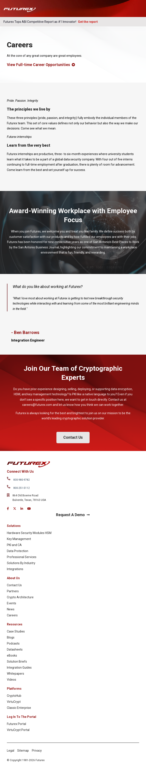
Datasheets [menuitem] (15, 649)
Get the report (88, 21)
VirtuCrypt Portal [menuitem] (18, 730)
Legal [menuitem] (10, 750)
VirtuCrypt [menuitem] (14, 701)
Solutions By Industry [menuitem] (21, 563)
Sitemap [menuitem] (23, 750)
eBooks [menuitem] (12, 655)
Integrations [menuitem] (15, 569)
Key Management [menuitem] (19, 539)
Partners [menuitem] (13, 591)
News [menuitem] (10, 609)
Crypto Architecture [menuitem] (20, 597)
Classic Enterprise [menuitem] (19, 707)
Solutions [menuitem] (14, 526)
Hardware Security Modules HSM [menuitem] (29, 533)
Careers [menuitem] (12, 615)
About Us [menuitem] (13, 578)
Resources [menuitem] (14, 624)
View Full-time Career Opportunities (41, 65)
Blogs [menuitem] (10, 637)
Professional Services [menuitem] (21, 557)
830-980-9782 (21, 479)
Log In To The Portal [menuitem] (21, 717)
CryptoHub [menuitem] (14, 695)
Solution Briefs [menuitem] (17, 661)
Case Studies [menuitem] (16, 631)
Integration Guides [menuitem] (19, 667)
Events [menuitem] (11, 603)
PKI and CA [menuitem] (14, 545)
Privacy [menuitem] (37, 750)
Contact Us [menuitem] (14, 585)
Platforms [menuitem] (14, 688)
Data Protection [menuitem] (17, 551)
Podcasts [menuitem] (13, 643)
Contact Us (73, 437)
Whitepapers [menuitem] (15, 673)
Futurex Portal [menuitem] (16, 724)
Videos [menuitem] (11, 679)
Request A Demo (73, 515)
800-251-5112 (21, 487)
